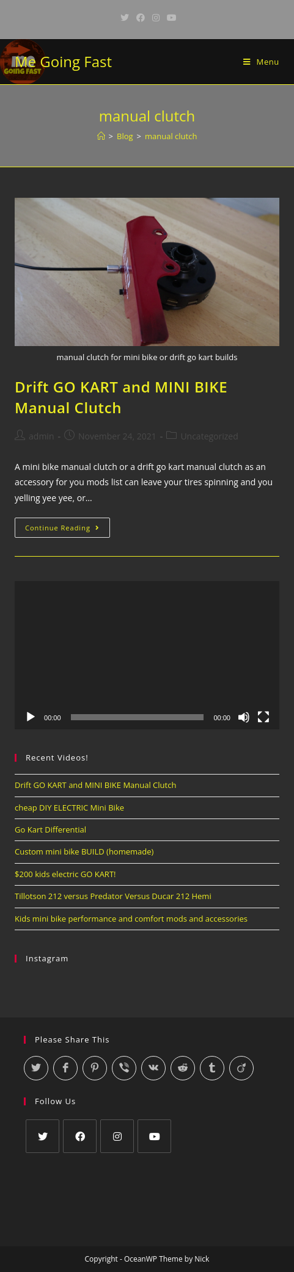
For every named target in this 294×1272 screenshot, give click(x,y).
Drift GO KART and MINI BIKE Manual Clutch (121, 397)
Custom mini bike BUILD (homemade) (84, 851)
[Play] (30, 717)
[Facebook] (80, 1136)
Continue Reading (67, 530)
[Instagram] (117, 1136)
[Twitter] (42, 1136)
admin (41, 436)
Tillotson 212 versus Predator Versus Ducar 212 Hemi (113, 896)
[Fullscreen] (263, 717)
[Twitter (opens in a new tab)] (125, 17)
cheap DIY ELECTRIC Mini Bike (69, 807)
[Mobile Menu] (261, 61)
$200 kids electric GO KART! (65, 874)
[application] (147, 655)
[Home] (101, 136)
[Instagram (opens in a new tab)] (156, 17)
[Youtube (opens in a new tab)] (170, 17)
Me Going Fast (63, 61)
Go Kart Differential (50, 829)
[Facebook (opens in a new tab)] (141, 17)
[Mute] (244, 717)
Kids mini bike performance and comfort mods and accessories (131, 918)
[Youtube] (154, 1136)
